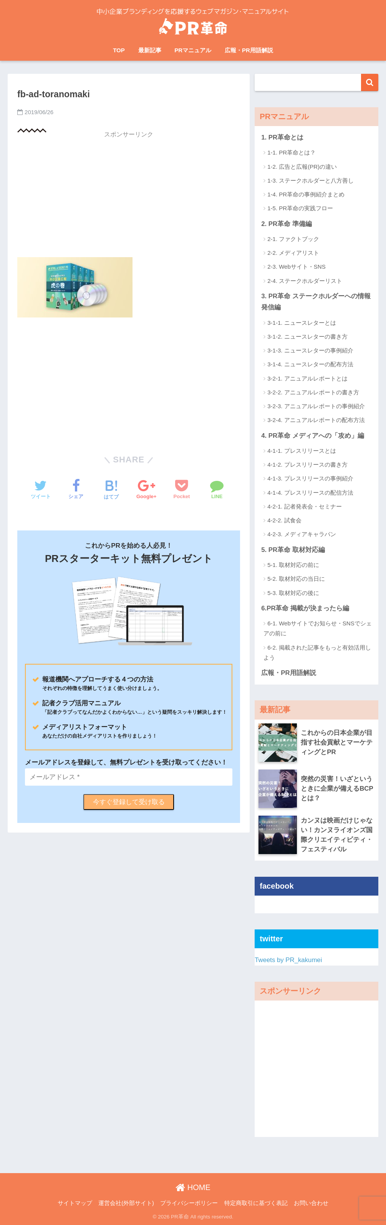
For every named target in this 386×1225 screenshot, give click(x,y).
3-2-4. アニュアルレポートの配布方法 (315, 420)
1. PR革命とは (282, 137)
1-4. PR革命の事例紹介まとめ (306, 194)
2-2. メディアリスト (293, 252)
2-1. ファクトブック (293, 239)
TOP (119, 50)
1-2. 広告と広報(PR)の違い (302, 166)
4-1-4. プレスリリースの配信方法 (310, 492)
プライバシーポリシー (189, 1203)
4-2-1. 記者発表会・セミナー (304, 506)
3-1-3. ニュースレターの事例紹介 (310, 350)
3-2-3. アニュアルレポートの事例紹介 (315, 406)
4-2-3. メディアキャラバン (301, 534)
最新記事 (149, 50)
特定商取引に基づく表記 (256, 1203)
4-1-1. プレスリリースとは (301, 450)
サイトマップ (75, 1203)
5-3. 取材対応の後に (293, 593)
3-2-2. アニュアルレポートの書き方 (313, 392)
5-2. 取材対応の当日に (296, 578)
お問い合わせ (311, 1203)
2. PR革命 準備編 (286, 224)
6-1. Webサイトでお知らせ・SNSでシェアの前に (317, 628)
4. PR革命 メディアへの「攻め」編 (312, 435)
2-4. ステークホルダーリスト (304, 281)
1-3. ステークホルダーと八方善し (310, 180)
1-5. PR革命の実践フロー (300, 208)
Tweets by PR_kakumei (288, 960)
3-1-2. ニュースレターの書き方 (307, 336)
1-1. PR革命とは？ (291, 152)
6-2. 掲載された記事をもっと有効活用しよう (317, 652)
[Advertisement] (128, 197)
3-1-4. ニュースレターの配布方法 (310, 364)
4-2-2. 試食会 (284, 520)
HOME (193, 1187)
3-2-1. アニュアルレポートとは (307, 378)
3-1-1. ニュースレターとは (301, 322)
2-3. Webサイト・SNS (296, 266)
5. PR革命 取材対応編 (293, 549)
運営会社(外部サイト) (126, 1203)
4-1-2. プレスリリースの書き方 (307, 464)
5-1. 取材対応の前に (293, 565)
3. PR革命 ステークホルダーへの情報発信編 (316, 302)
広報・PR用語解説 (249, 50)
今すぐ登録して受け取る (129, 802)
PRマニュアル (192, 50)
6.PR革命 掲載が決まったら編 (305, 608)
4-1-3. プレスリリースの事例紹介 (310, 478)
